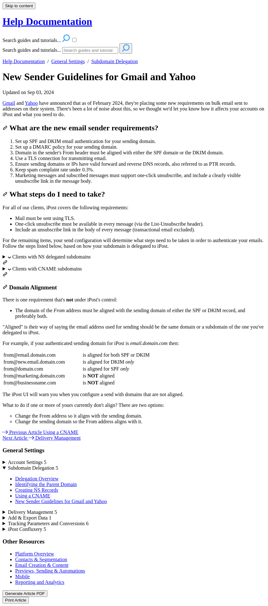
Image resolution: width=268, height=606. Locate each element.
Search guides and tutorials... (32, 50)
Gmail (9, 103)
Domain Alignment (30, 287)
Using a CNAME (32, 495)
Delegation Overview (36, 478)
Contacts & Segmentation (41, 559)
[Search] (90, 50)
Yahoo (31, 103)
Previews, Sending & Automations (50, 570)
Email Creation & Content (41, 565)
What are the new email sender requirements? (80, 128)
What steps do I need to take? (54, 194)
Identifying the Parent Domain (46, 484)
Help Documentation (24, 61)
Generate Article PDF (25, 593)
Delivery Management (32, 512)
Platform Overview (34, 553)
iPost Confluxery (27, 529)
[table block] (134, 369)
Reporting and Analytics (39, 582)
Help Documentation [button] (47, 21)
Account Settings (27, 462)
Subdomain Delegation (114, 61)
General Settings (68, 61)
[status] (134, 108)
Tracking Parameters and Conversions (48, 523)
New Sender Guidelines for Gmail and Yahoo (99, 76)
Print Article (15, 600)
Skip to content (19, 5)
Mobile (22, 576)
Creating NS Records (36, 490)
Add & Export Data (30, 517)
